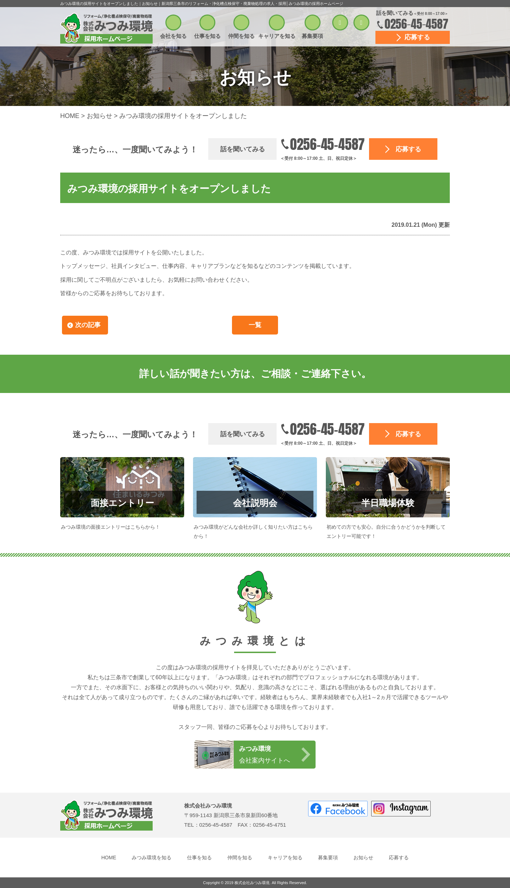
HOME (108, 857)
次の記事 (88, 324)
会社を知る (173, 36)
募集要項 (312, 36)
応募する (417, 37)
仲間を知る (241, 36)
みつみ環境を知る (151, 857)
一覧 (255, 324)
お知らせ (363, 857)
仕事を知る (207, 36)
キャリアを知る (276, 36)
